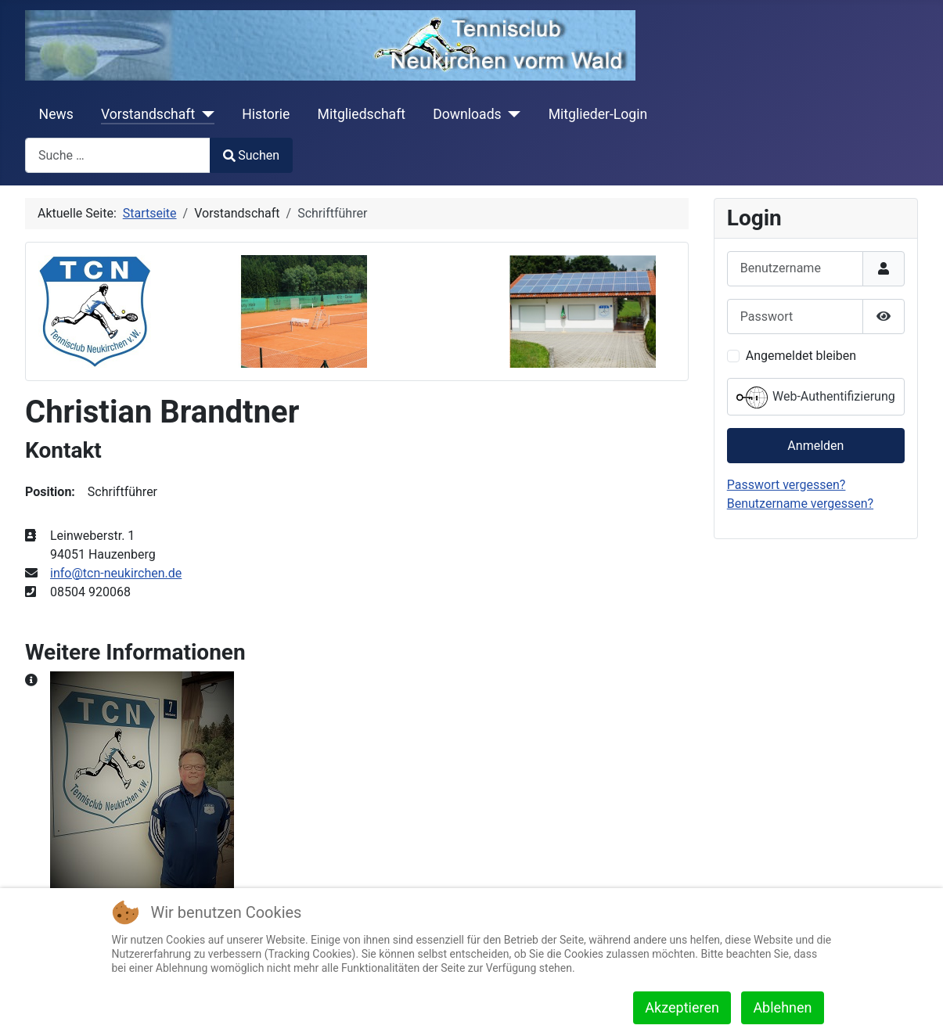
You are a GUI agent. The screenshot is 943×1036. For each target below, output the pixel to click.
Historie (266, 114)
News (56, 114)
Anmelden (815, 445)
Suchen (251, 155)
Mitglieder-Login (598, 114)
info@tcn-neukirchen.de (116, 573)
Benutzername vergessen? (800, 503)
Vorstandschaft (148, 114)
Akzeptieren (682, 1007)
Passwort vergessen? (786, 484)
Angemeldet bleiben (801, 355)
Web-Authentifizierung (815, 397)
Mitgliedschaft (362, 114)
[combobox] (118, 155)
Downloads (467, 114)
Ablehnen (782, 1007)
